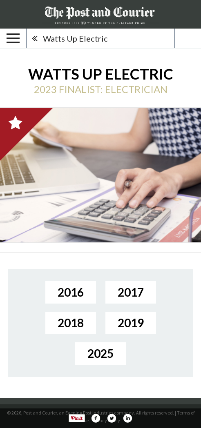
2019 (131, 323)
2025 (100, 353)
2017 (131, 292)
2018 (71, 323)
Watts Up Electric (75, 38)
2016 (71, 292)
